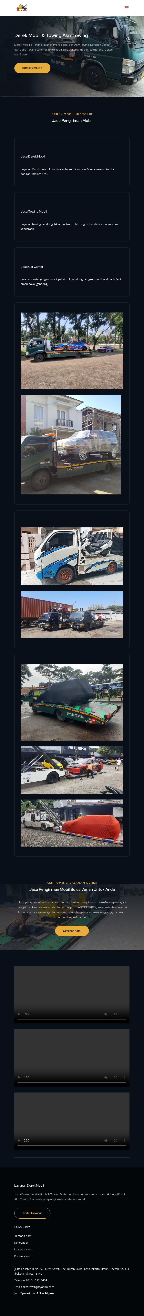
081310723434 (32, 68)
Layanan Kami (72, 930)
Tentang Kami (23, 1236)
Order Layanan (32, 1213)
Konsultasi (21, 1242)
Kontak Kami (22, 1256)
